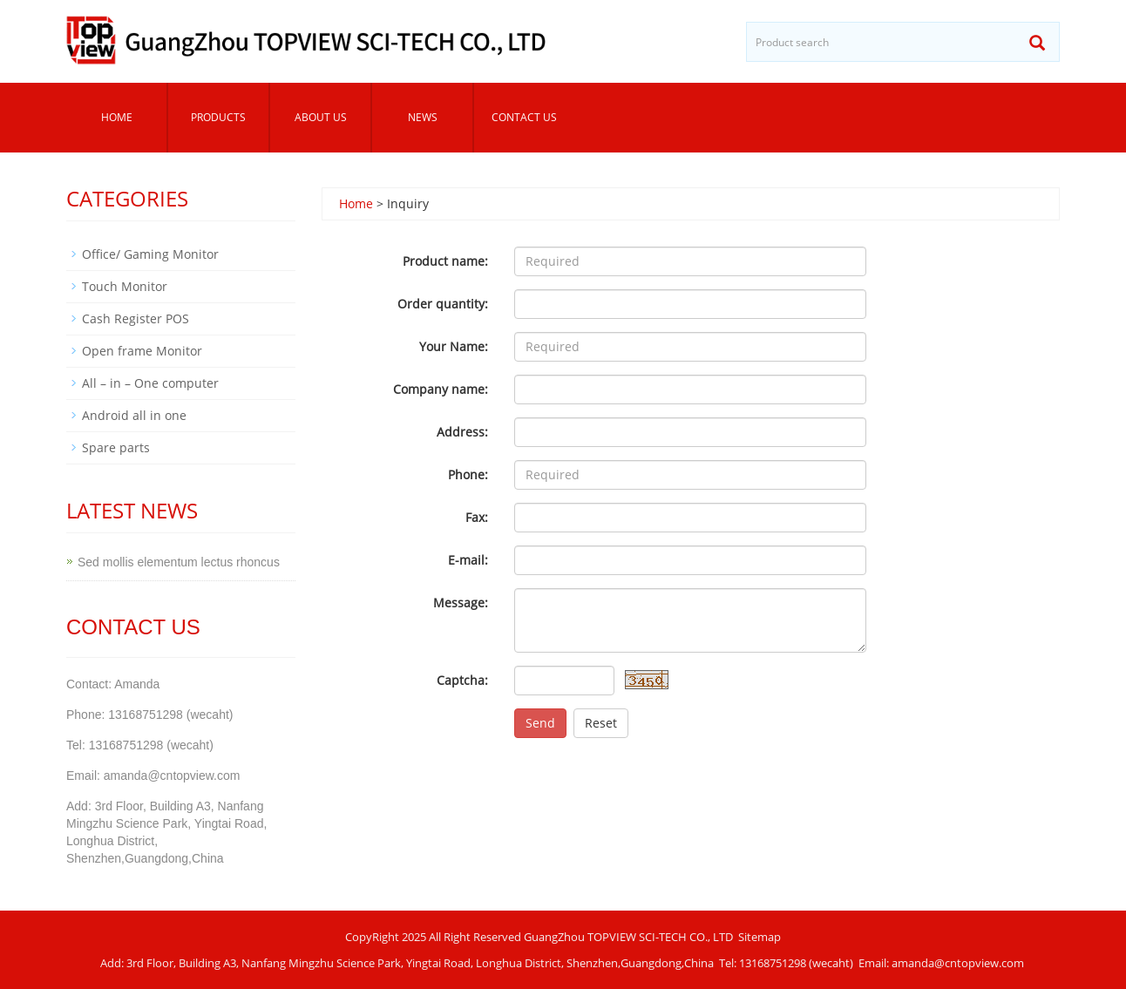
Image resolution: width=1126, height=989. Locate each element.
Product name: (445, 261)
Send (540, 723)
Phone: (468, 474)
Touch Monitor (124, 286)
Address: (462, 431)
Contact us (524, 117)
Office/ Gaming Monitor (150, 254)
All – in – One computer (150, 383)
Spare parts (116, 447)
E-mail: (468, 560)
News (423, 117)
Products (218, 117)
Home (116, 117)
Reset (601, 723)
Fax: (476, 517)
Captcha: (462, 680)
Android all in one (134, 415)
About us (321, 117)
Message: (460, 602)
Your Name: (453, 346)
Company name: (440, 389)
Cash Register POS (135, 318)
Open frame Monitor (142, 350)
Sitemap (759, 937)
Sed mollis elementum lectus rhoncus (179, 562)
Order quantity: (442, 303)
